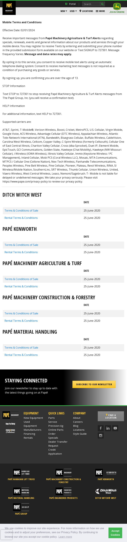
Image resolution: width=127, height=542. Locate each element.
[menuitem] (63, 11)
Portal (70, 3)
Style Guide (80, 433)
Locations (86, 11)
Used (72, 11)
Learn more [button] (65, 536)
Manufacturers (32, 429)
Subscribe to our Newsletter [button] (94, 384)
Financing (29, 433)
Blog (75, 425)
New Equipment (33, 417)
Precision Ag (55, 425)
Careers (78, 421)
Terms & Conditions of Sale (21, 210)
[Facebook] (101, 428)
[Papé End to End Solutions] (11, 431)
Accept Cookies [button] (115, 533)
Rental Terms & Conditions (21, 218)
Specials (53, 437)
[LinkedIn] (108, 428)
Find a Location (111, 416)
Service (52, 421)
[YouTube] (115, 428)
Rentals (28, 437)
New (63, 11)
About (76, 417)
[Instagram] (101, 435)
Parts (51, 417)
